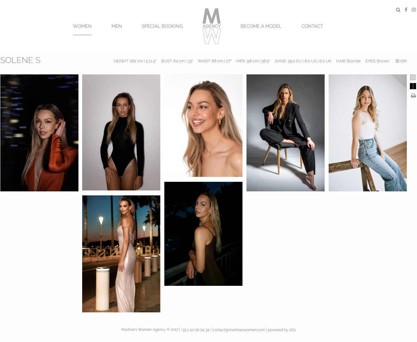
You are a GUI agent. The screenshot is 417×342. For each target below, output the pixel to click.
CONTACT (312, 26)
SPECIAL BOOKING (162, 26)
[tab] (413, 77)
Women (82, 26)
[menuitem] (82, 25)
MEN (117, 26)
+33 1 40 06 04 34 (195, 330)
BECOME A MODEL (261, 26)
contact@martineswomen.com (238, 330)
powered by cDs (282, 330)
